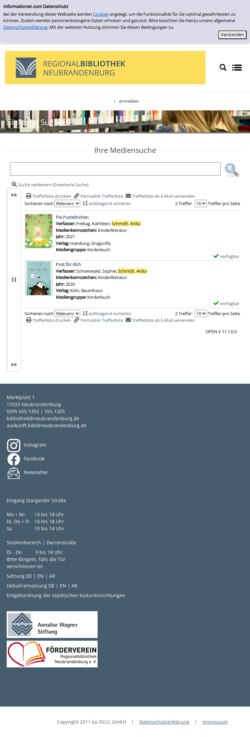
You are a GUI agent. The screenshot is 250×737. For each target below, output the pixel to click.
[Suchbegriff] (115, 169)
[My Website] (105, 67)
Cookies (101, 14)
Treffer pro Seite (224, 203)
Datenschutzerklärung (25, 27)
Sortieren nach (38, 203)
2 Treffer (183, 203)
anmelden (129, 101)
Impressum (215, 722)
